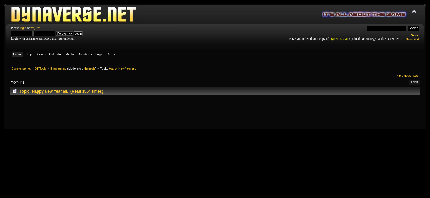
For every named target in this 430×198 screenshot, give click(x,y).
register (35, 28)
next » (416, 75)
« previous (403, 75)
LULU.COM (411, 38)
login (23, 28)
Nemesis (89, 68)
